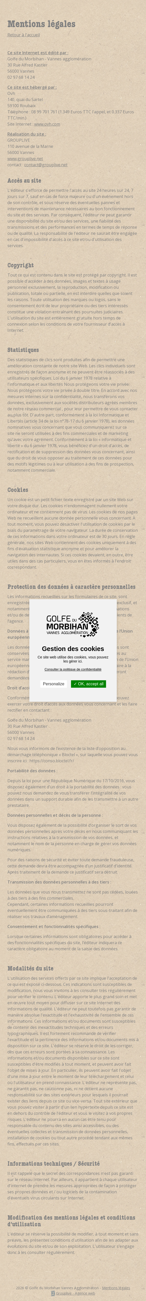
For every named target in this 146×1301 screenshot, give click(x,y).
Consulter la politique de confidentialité (73, 669)
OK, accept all (89, 684)
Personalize (53, 684)
